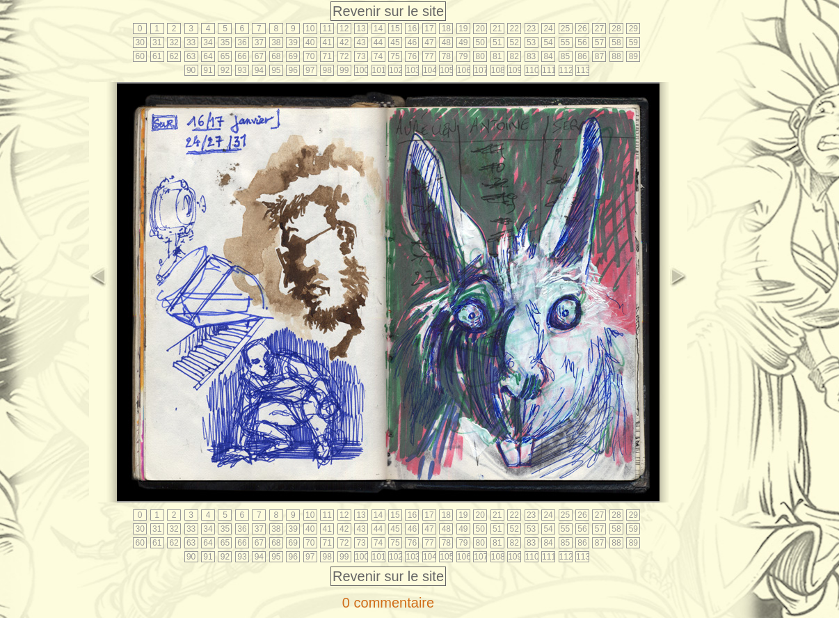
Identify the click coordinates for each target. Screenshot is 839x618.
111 (548, 70)
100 (361, 70)
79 (463, 56)
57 (599, 42)
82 (513, 56)
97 (309, 70)
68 (275, 56)
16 (412, 28)
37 (259, 42)
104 (429, 70)
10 (309, 28)
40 (309, 42)
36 (241, 42)
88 (616, 56)
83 (531, 56)
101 (378, 70)
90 (190, 70)
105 (446, 70)
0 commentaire (388, 602)
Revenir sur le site (388, 11)
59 (633, 42)
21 (497, 28)
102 (395, 70)
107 (480, 70)
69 (293, 56)
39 (293, 42)
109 (514, 70)
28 (616, 28)
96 (293, 70)
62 (173, 56)
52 (513, 42)
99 (344, 70)
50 (480, 42)
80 (480, 56)
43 (360, 42)
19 (463, 28)
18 (446, 28)
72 (344, 56)
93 (241, 70)
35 (225, 42)
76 (412, 56)
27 (599, 28)
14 (378, 28)
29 (633, 28)
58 (616, 42)
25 (565, 28)
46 (412, 42)
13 (360, 28)
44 (378, 42)
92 (225, 70)
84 (547, 56)
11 (327, 28)
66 (241, 56)
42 (344, 42)
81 (497, 56)
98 (327, 70)
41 (327, 42)
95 (275, 70)
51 (497, 42)
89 (633, 56)
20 (480, 28)
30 (140, 42)
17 (428, 28)
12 (344, 28)
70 (309, 56)
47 (428, 42)
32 (173, 42)
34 (207, 42)
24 (547, 28)
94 (259, 70)
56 (581, 42)
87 (599, 56)
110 (531, 70)
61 (156, 56)
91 (207, 70)
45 (394, 42)
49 (463, 42)
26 (581, 28)
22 (513, 28)
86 (581, 56)
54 (547, 42)
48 (446, 42)
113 (582, 70)
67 (259, 56)
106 (463, 70)
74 (378, 56)
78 (446, 56)
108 (497, 70)
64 (207, 56)
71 (327, 56)
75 (394, 56)
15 (394, 28)
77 (428, 56)
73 (360, 56)
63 (190, 56)
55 (565, 42)
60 (140, 56)
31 (156, 42)
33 (190, 42)
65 (225, 56)
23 (531, 28)
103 (412, 70)
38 (275, 42)
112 (566, 70)
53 (531, 42)
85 (565, 56)
